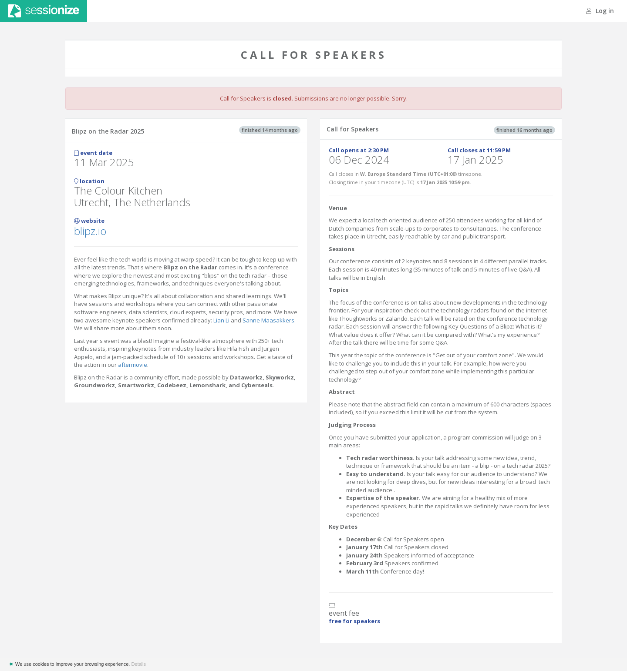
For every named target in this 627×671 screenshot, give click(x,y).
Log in (600, 11)
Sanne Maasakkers (268, 320)
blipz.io (90, 231)
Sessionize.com (43, 11)
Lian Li (221, 320)
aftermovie (132, 365)
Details (138, 664)
